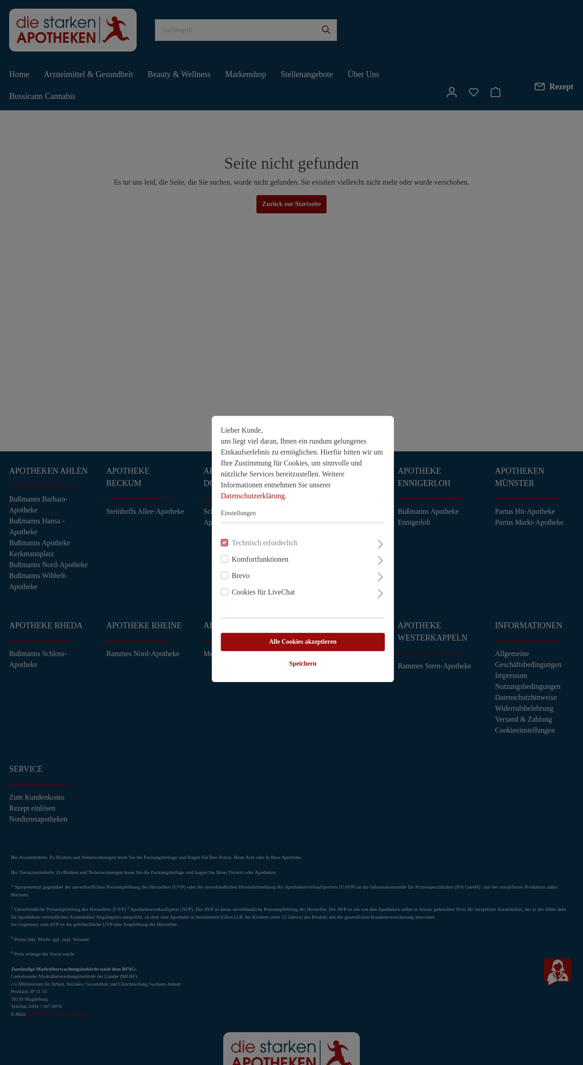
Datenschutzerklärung (241, 479)
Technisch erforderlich (253, 526)
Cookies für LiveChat (252, 575)
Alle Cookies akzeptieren (291, 625)
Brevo (229, 559)
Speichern (291, 647)
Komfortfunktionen (248, 543)
